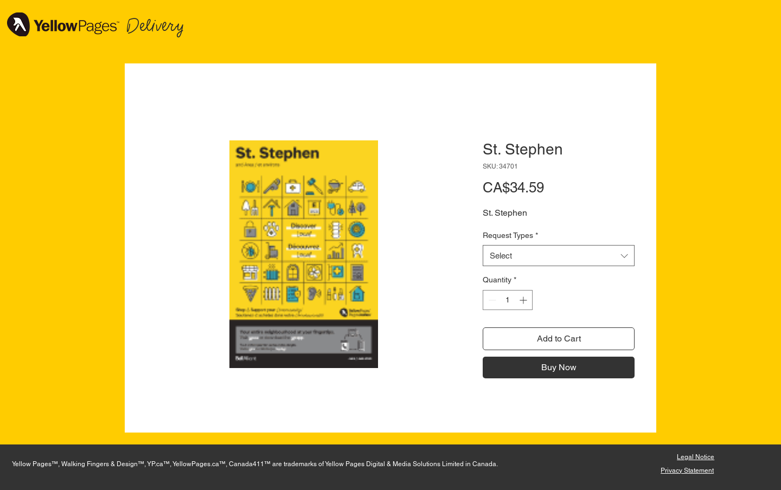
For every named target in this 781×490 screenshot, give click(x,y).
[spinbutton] (507, 300)
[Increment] (524, 300)
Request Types (510, 235)
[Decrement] (491, 300)
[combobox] (559, 255)
